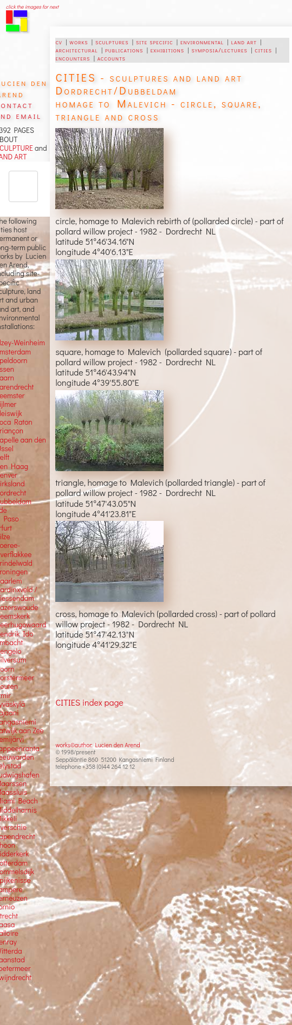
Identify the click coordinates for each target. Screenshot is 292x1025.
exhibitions (167, 49)
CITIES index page (89, 702)
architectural (76, 49)
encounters (72, 57)
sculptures (111, 41)
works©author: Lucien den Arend (97, 745)
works (78, 41)
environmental (202, 41)
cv (58, 41)
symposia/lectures (220, 49)
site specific (154, 41)
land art (244, 41)
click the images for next (32, 6)
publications (124, 49)
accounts (112, 57)
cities (263, 49)
